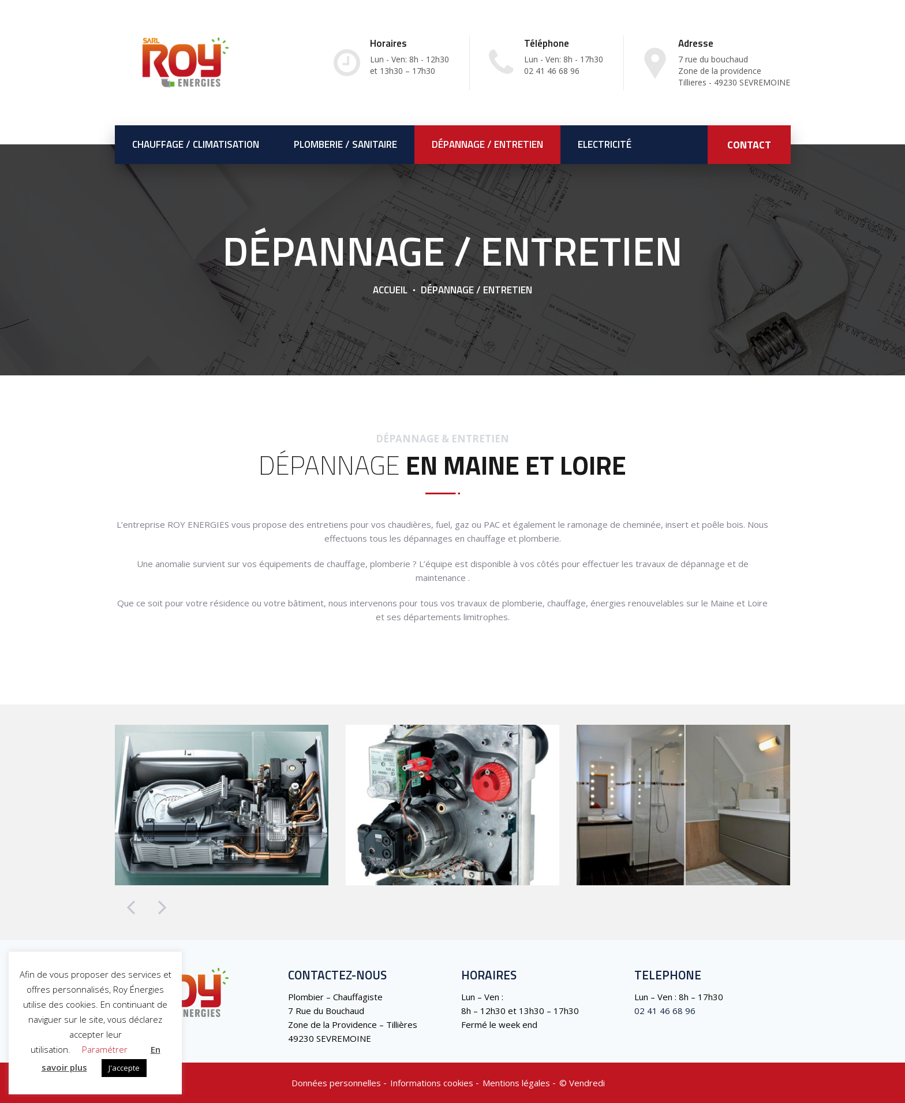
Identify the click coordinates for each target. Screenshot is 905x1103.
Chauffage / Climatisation (195, 144)
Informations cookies (431, 1083)
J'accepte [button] (124, 1068)
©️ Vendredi (582, 1083)
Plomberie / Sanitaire (345, 144)
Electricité (604, 144)
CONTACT (749, 144)
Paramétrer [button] (105, 1049)
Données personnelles (336, 1083)
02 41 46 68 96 (664, 1010)
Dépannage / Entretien (487, 144)
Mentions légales (516, 1083)
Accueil (390, 289)
